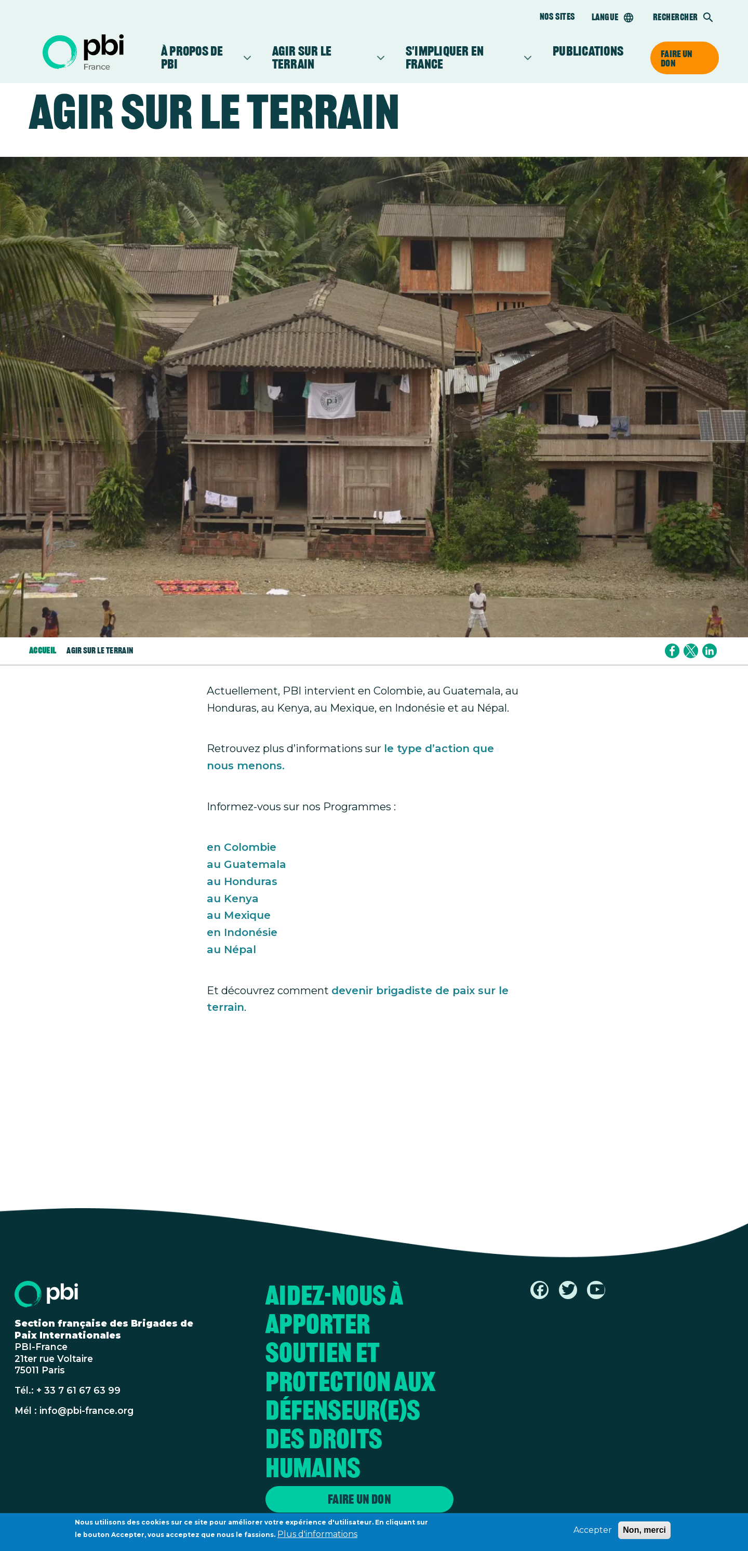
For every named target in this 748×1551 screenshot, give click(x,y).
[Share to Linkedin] (709, 651)
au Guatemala (246, 864)
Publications (588, 51)
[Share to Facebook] (672, 651)
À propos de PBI (201, 58)
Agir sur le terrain (323, 58)
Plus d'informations (317, 1537)
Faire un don (676, 58)
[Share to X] (691, 651)
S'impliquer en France (463, 58)
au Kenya (233, 898)
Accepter (592, 1532)
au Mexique (239, 914)
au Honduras (242, 881)
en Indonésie (242, 932)
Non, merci (644, 1532)
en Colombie (241, 846)
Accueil (42, 650)
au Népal (231, 949)
